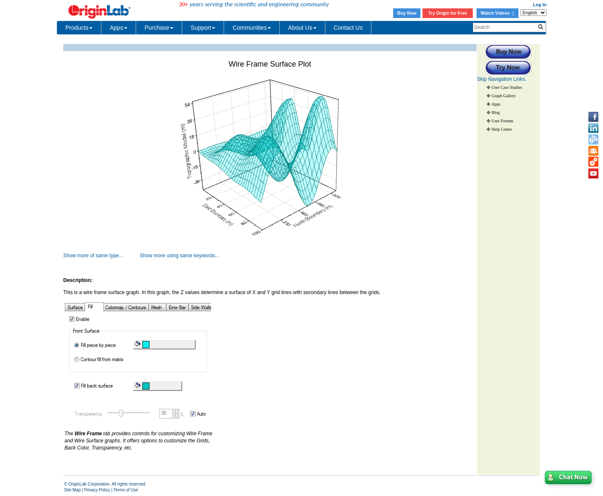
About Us (302, 27)
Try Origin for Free (447, 13)
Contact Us (348, 27)
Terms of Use (125, 490)
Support (203, 27)
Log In (539, 4)
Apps (118, 27)
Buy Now (407, 13)
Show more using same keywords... (179, 255)
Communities (251, 27)
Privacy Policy (97, 490)
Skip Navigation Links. (501, 79)
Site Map (72, 490)
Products (79, 27)
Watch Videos (497, 13)
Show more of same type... (93, 255)
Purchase (158, 27)
